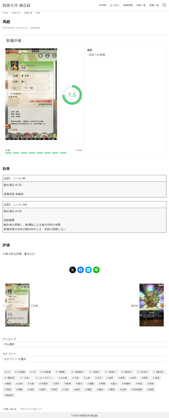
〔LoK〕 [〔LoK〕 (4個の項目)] (26, 377)
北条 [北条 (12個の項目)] (157, 377)
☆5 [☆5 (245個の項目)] (8, 372)
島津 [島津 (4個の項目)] (68, 383)
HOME (103, 5)
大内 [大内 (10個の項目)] (20, 383)
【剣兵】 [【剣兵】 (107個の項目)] (127, 372)
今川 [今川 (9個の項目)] (99, 377)
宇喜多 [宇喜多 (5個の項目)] (44, 383)
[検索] (164, 5)
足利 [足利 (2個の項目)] (124, 389)
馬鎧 (38, 13)
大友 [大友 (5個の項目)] (32, 383)
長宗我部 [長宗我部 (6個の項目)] (137, 389)
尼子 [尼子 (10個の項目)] (57, 383)
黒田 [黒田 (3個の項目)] (151, 389)
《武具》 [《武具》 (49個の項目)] (96, 372)
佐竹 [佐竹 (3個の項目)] (134, 377)
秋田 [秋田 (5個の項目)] (55, 389)
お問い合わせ (10, 408)
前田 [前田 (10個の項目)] (145, 377)
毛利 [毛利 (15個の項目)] (9, 389)
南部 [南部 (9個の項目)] (9, 383)
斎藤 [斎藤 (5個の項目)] (91, 383)
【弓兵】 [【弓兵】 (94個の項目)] (143, 372)
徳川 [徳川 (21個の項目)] (80, 383)
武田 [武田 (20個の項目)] (151, 383)
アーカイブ (9, 339)
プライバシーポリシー (31, 408)
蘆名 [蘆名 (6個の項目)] (101, 389)
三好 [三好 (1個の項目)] (76, 377)
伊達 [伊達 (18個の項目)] (122, 377)
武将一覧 (141, 5)
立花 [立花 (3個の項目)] (66, 389)
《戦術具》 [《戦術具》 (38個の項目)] (78, 372)
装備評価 (28, 13)
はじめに (115, 5)
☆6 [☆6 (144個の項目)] (34, 372)
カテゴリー (9, 353)
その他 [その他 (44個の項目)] (63, 377)
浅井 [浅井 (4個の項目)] (32, 389)
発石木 (134, 305)
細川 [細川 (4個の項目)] (78, 389)
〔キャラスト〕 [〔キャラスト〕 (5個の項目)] (45, 377)
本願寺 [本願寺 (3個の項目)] (127, 383)
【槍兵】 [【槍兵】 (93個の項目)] (159, 372)
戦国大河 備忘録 (17, 5)
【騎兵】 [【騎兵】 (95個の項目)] (11, 377)
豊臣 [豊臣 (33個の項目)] (112, 389)
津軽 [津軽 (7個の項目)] (20, 389)
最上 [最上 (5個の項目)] (115, 383)
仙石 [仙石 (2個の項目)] (111, 377)
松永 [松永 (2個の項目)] (140, 383)
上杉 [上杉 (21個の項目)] (88, 377)
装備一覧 (154, 5)
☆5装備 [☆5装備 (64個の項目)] (21, 372)
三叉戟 (34, 305)
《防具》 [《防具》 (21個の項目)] (112, 372)
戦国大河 (16, 13)
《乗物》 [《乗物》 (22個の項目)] (62, 372)
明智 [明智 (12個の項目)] (103, 383)
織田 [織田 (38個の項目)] (89, 389)
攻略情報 (128, 5)
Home (6, 13)
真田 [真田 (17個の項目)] (43, 389)
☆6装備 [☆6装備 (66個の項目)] (46, 372)
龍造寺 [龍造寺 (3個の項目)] (10, 394)
